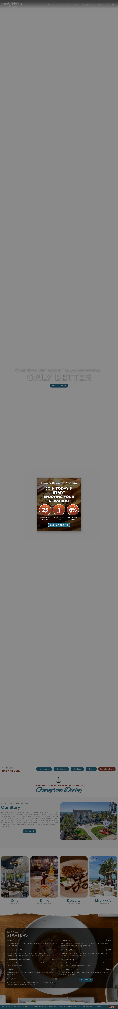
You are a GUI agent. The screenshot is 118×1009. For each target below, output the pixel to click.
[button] (78, 480)
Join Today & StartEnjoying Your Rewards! (59, 494)
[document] (59, 504)
